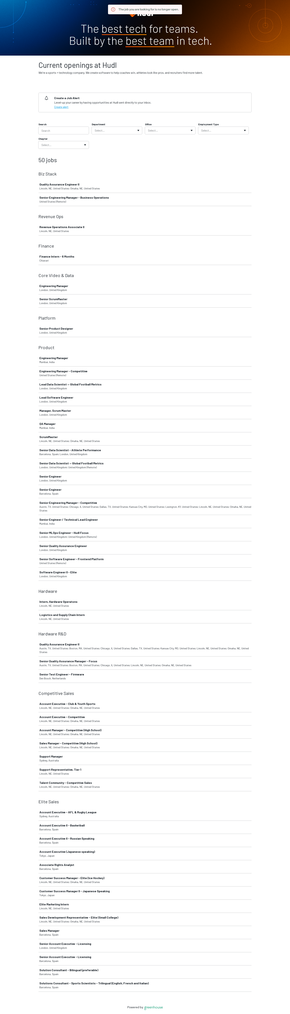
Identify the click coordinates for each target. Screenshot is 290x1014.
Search (42, 124)
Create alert (61, 107)
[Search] (63, 130)
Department (98, 124)
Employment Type (208, 124)
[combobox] (148, 130)
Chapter (43, 138)
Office (148, 124)
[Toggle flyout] (138, 130)
